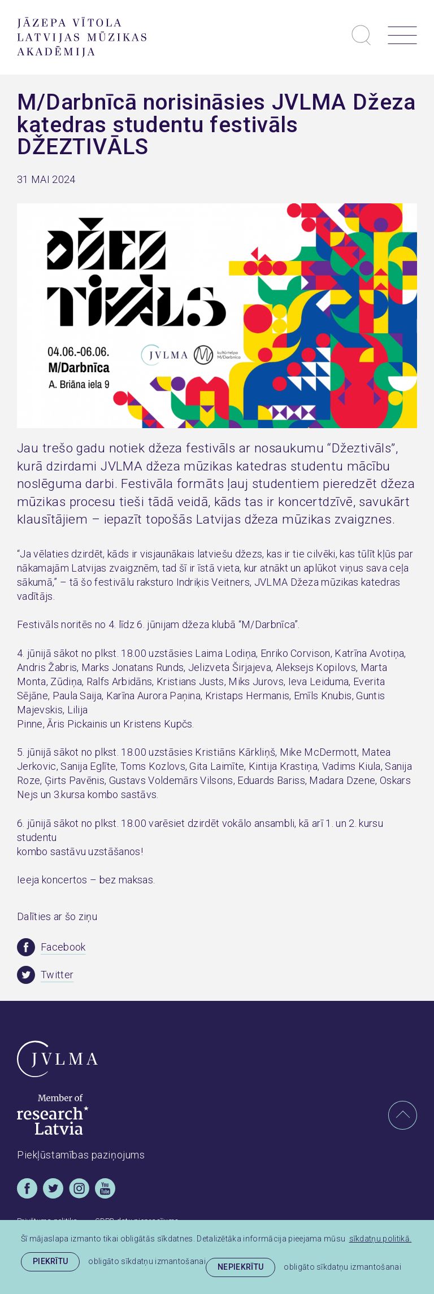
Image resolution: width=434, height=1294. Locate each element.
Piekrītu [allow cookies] (50, 1261)
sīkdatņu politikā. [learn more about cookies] (380, 1238)
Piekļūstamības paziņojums (81, 1155)
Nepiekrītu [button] (240, 1266)
